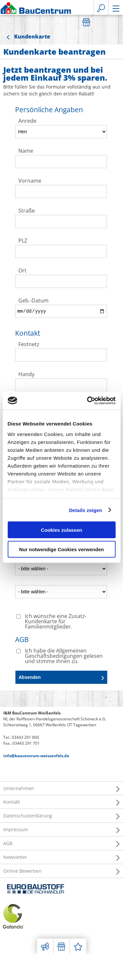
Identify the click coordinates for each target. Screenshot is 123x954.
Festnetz (28, 345)
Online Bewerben (61, 871)
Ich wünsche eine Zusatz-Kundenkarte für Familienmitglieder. (56, 621)
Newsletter (61, 857)
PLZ (22, 241)
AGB (61, 843)
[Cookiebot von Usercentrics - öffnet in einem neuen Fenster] (87, 400)
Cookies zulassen (61, 530)
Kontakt (61, 802)
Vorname (29, 181)
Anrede (27, 121)
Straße (26, 211)
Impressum (61, 830)
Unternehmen (61, 788)
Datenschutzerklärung (61, 816)
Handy (26, 375)
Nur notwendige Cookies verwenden (61, 549)
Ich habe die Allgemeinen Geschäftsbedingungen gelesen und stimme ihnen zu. (64, 656)
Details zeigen (85, 510)
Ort (22, 271)
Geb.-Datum (33, 301)
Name (25, 151)
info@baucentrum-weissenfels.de (36, 756)
